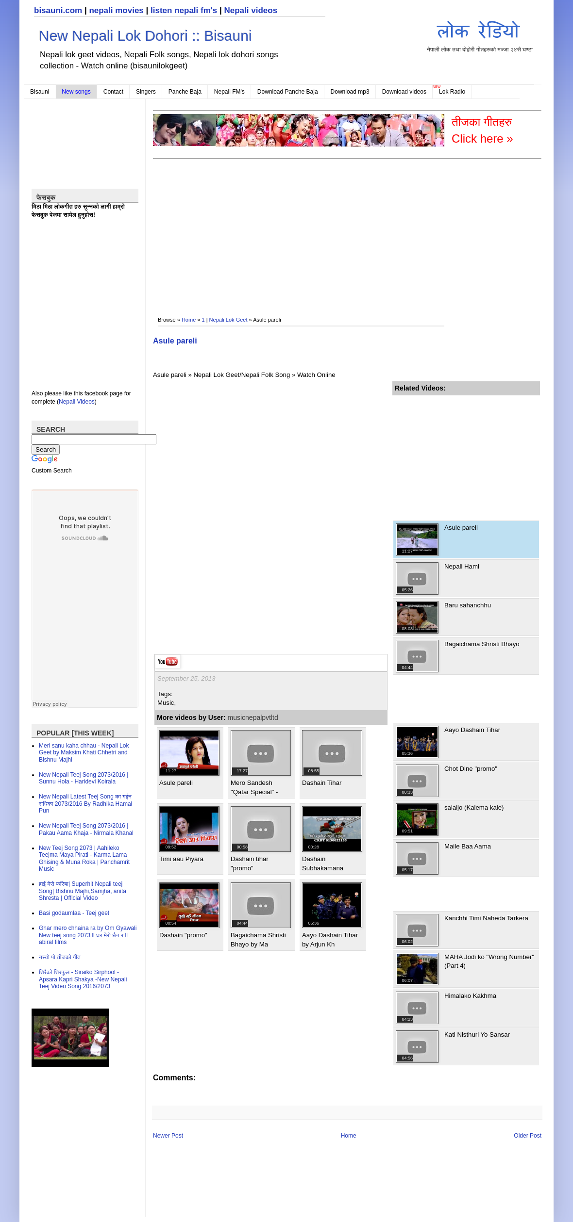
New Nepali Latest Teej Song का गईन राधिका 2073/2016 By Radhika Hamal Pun (85, 803)
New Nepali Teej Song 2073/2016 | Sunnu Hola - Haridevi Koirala (83, 778)
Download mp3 (350, 91)
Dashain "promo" (183, 935)
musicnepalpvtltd (253, 717)
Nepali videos (250, 10)
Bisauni (39, 91)
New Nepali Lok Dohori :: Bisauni (145, 36)
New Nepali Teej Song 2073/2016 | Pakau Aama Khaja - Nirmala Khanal (86, 829)
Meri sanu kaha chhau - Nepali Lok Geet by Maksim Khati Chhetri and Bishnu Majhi (84, 752)
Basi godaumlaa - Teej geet (74, 913)
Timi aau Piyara (181, 859)
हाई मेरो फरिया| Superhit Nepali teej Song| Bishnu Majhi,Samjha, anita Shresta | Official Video (82, 890)
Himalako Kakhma (470, 995)
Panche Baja (185, 91)
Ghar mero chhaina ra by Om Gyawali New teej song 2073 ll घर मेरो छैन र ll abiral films (87, 935)
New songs (76, 91)
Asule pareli (175, 341)
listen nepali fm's (184, 10)
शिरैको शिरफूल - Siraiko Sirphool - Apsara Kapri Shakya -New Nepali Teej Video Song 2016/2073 (83, 979)
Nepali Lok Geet (228, 320)
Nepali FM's (229, 91)
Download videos (404, 91)
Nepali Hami (461, 566)
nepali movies (116, 10)
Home (189, 320)
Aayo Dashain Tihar (472, 729)
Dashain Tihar (321, 782)
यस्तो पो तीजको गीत (60, 957)
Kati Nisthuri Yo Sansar (477, 1034)
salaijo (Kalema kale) (474, 807)
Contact (113, 91)
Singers (146, 91)
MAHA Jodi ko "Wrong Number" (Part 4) (489, 961)
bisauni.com (58, 10)
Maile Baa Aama (467, 846)
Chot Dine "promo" (470, 768)
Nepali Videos (77, 401)
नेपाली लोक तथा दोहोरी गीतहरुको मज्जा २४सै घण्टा (480, 34)
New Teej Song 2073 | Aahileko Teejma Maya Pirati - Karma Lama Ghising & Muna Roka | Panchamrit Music (84, 858)
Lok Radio (452, 91)
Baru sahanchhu (467, 605)
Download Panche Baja (287, 91)
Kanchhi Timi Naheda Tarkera (486, 918)
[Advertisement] (224, 231)
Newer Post (168, 1135)
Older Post (527, 1135)
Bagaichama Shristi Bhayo (482, 644)
